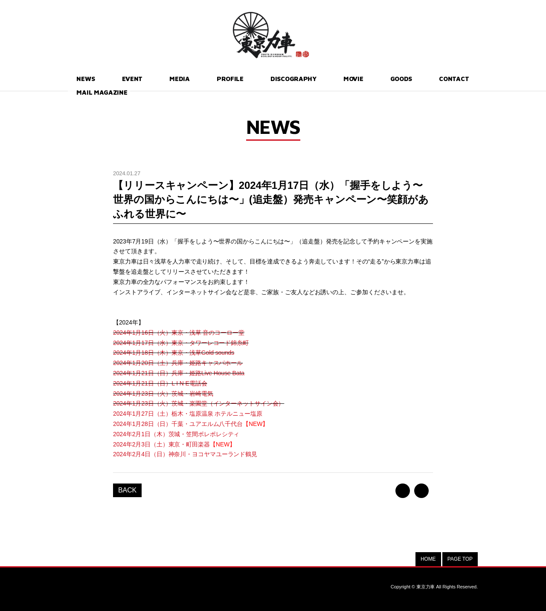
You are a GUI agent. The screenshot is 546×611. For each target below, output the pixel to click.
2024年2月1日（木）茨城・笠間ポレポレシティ (176, 434)
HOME (428, 559)
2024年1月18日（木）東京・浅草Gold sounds (173, 352)
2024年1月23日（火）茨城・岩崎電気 (163, 393)
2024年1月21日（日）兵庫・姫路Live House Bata (178, 373)
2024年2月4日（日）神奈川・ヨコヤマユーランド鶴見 (185, 454)
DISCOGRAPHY (250, 78)
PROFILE (194, 78)
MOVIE (303, 78)
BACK (127, 490)
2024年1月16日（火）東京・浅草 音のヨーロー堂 (178, 332)
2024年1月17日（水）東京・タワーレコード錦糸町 (181, 342)
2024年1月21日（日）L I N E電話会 (160, 383)
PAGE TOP (460, 559)
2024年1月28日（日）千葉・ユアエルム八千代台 (190, 423)
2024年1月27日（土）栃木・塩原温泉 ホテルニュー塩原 (187, 413)
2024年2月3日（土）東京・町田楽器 (174, 444)
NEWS (78, 78)
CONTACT (387, 78)
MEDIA (153, 78)
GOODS (342, 78)
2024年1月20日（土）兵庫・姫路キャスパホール (178, 362)
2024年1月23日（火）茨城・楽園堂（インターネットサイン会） (198, 403)
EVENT (116, 78)
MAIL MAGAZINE (447, 78)
